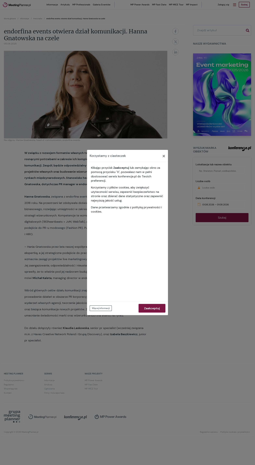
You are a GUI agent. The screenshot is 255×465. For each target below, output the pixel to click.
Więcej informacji (101, 308)
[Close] (164, 156)
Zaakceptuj (152, 308)
